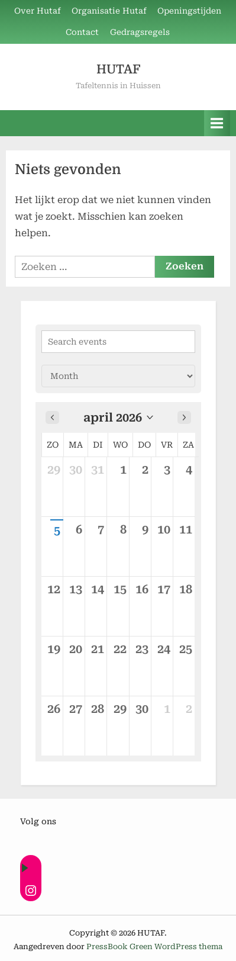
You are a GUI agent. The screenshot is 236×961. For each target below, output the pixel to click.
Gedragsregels (140, 32)
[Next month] (184, 417)
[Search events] (118, 341)
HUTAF (118, 69)
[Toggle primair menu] (217, 123)
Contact (82, 32)
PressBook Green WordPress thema (154, 946)
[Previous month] (52, 417)
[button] (118, 417)
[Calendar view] (118, 376)
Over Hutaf (37, 10)
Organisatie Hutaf (109, 10)
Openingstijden (189, 10)
